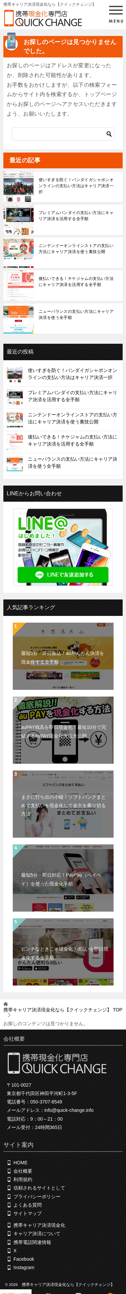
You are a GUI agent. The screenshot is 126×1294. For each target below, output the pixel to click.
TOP (62, 1009)
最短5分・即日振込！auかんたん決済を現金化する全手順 (62, 657)
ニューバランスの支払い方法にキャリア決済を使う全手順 (76, 314)
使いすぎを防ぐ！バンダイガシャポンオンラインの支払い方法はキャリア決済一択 (76, 185)
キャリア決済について (36, 1234)
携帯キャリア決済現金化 (39, 1225)
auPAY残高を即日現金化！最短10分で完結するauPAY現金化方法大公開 (63, 731)
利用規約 (22, 1179)
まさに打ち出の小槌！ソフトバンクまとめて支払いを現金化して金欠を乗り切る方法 (63, 805)
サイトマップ (27, 1213)
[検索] (63, 134)
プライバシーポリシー (36, 1196)
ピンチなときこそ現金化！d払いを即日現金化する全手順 (65, 953)
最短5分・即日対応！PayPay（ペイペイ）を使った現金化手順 (61, 879)
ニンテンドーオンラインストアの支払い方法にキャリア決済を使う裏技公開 (76, 248)
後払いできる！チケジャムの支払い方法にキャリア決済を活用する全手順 (76, 281)
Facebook (23, 1259)
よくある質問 (27, 1205)
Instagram (23, 1267)
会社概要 (22, 1171)
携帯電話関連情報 (32, 1242)
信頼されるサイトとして (39, 1188)
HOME (20, 1162)
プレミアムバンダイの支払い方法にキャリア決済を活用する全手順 (76, 215)
